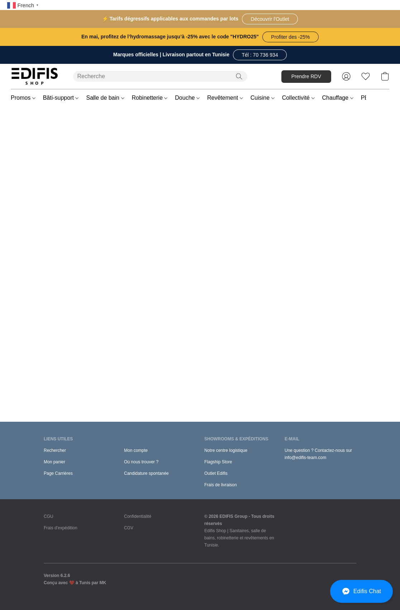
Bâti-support (61, 98)
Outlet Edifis (216, 473)
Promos (23, 98)
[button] (270, 19)
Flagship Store (218, 461)
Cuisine (263, 98)
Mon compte (136, 450)
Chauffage (337, 98)
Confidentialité (137, 516)
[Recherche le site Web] (239, 76)
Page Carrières (58, 473)
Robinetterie (150, 98)
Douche (187, 98)
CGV (128, 527)
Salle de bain (105, 98)
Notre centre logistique (225, 450)
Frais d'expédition (60, 527)
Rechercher (55, 450)
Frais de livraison (220, 484)
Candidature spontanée (146, 473)
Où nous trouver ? (141, 461)
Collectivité (298, 98)
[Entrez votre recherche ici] (160, 76)
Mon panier (54, 461)
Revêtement (225, 98)
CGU (48, 516)
